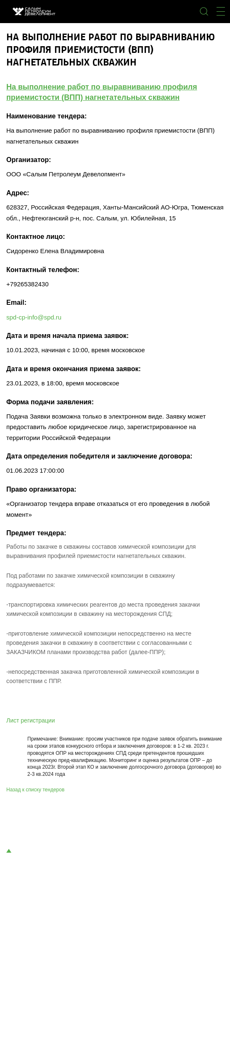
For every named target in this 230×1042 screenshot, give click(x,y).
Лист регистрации (30, 720)
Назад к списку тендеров (35, 790)
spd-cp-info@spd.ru (33, 317)
